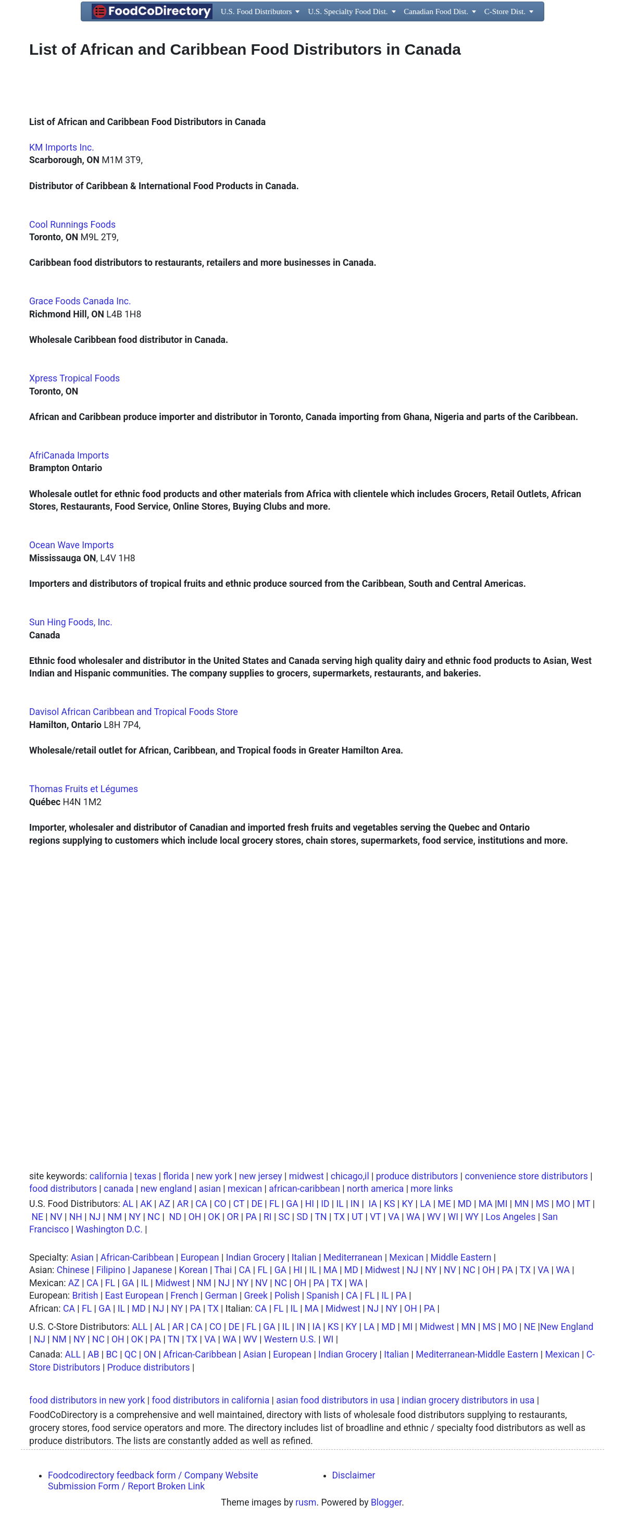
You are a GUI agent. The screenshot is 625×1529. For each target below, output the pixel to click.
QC (130, 1354)
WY (472, 1217)
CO (220, 1204)
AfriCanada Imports (69, 455)
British (85, 1295)
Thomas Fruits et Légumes (83, 789)
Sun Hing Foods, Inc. (71, 622)
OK (214, 1217)
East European (134, 1295)
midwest (306, 1176)
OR (233, 1217)
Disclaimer (354, 1475)
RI (268, 1217)
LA (425, 1204)
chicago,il (350, 1176)
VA (393, 1217)
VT (375, 1217)
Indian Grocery (255, 1257)
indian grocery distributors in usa (468, 1400)
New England (567, 1327)
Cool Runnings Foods (72, 224)
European (200, 1257)
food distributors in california (210, 1400)
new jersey (260, 1176)
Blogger (386, 1502)
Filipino (111, 1270)
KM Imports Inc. (61, 147)
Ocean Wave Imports (71, 545)
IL (340, 1204)
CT (239, 1204)
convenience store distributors (526, 1176)
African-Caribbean (137, 1257)
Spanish (322, 1295)
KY (408, 1204)
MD (465, 1204)
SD (302, 1217)
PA (250, 1217)
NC (153, 1217)
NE (37, 1217)
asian (210, 1188)
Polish (286, 1295)
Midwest (382, 1270)
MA (486, 1204)
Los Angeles (510, 1217)
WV (434, 1217)
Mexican (406, 1257)
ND (175, 1217)
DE (256, 1204)
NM (114, 1217)
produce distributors (417, 1176)
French (184, 1295)
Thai (223, 1270)
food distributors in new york (87, 1400)
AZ (164, 1204)
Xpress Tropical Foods (74, 378)
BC (111, 1354)
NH (75, 1217)
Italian (304, 1257)
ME (444, 1204)
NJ (95, 1217)
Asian (82, 1257)
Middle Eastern (461, 1257)
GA (292, 1204)
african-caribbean (304, 1188)
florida (176, 1176)
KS (389, 1204)
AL (127, 1204)
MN (522, 1204)
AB (93, 1354)
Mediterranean (352, 1257)
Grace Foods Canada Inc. (80, 301)
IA (373, 1204)
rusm (305, 1502)
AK (146, 1204)
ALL (139, 1327)
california (109, 1176)
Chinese (73, 1270)
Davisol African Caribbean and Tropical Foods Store (133, 712)
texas (145, 1176)
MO (563, 1204)
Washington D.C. (109, 1229)
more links (431, 1188)
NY (135, 1217)
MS (542, 1204)
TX (339, 1217)
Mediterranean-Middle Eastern (477, 1354)
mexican (245, 1188)
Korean (193, 1270)
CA (201, 1204)
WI (453, 1217)
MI (502, 1204)
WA (413, 1217)
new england (166, 1188)
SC (284, 1217)
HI (309, 1204)
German (221, 1295)
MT (584, 1204)
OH (195, 1217)
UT (357, 1217)
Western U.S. (290, 1339)
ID (325, 1204)
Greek (256, 1295)
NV (56, 1217)
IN (355, 1204)
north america (375, 1188)
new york (214, 1176)
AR (183, 1204)
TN (321, 1217)
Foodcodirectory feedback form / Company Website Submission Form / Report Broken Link (153, 1480)
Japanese (152, 1270)
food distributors (63, 1188)
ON (149, 1354)
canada (119, 1188)
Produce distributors (148, 1367)
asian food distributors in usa (335, 1400)
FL (274, 1204)
